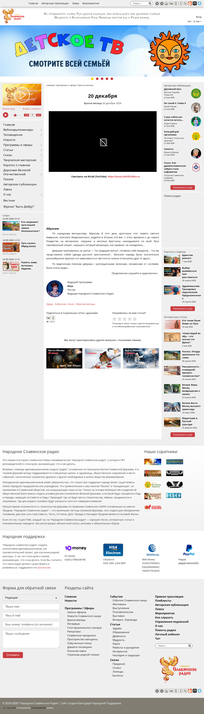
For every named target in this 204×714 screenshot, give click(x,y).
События (116, 596)
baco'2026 (9, 708)
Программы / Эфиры (79, 608)
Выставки (119, 616)
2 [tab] (97, 78)
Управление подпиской (172, 621)
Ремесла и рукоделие (126, 647)
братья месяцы (86, 304)
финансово (44, 567)
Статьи (8, 150)
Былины (118, 675)
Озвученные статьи (79, 643)
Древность (119, 636)
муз (38, 115)
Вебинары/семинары (18, 129)
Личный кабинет (167, 634)
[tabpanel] (102, 50)
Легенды (118, 671)
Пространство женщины (82, 639)
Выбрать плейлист (32, 109)
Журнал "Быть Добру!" (19, 206)
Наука (116, 643)
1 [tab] (92, 78)
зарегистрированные (148, 323)
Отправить (13, 655)
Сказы (7, 155)
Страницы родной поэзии (83, 654)
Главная (33, 3)
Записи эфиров (76, 612)
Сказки (117, 667)
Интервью (73, 624)
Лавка (75, 3)
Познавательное (123, 612)
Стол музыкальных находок (84, 627)
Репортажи (74, 631)
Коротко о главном (16, 165)
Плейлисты (163, 600)
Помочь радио (172, 196)
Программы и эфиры (17, 145)
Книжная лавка (76, 651)
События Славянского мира (130, 600)
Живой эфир (9, 109)
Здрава (117, 628)
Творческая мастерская (19, 160)
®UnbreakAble (38, 708)
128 (26, 115)
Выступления (121, 608)
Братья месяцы (93, 103)
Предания (119, 664)
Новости (9, 140)
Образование (121, 632)
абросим (61, 304)
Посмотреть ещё (182, 187)
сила (71, 304)
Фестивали (119, 604)
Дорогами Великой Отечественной (16, 172)
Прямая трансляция (169, 596)
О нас (7, 194)
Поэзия (8, 179)
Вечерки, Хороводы (125, 619)
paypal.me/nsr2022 (189, 563)
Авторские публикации (55, 3)
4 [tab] (107, 78)
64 (33, 115)
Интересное (120, 651)
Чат (189, 21)
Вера (70, 286)
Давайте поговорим (79, 647)
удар (50, 304)
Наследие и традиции (126, 655)
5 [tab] (112, 78)
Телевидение (13, 134)
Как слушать (164, 617)
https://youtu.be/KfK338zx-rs (124, 176)
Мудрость (119, 640)
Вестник (9, 200)
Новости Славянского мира (84, 616)
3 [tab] (102, 78)
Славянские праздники (81, 635)
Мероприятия (90, 3)
